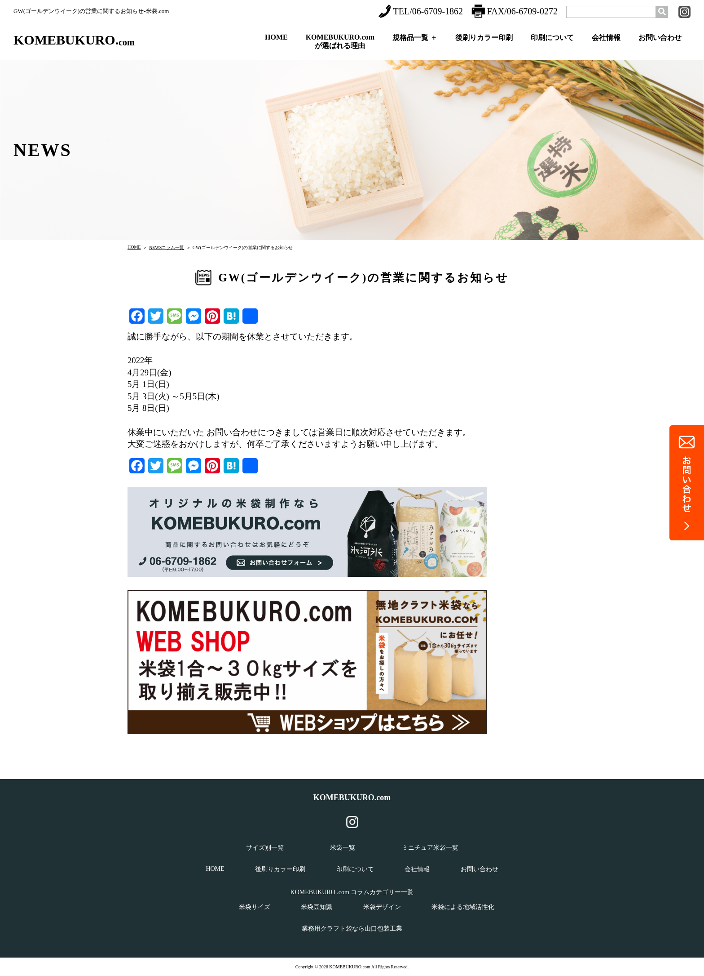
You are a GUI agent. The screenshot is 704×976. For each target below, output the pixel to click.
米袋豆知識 (316, 907)
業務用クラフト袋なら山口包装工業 (352, 928)
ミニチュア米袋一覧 (430, 847)
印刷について (552, 45)
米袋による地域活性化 (462, 907)
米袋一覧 (342, 847)
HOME (276, 44)
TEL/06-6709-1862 (420, 11)
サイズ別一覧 (265, 847)
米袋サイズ (254, 907)
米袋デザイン (382, 907)
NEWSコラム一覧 (166, 247)
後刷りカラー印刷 (484, 45)
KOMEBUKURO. (74, 40)
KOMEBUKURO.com (352, 797)
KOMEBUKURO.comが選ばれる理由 (340, 43)
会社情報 (606, 45)
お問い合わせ (660, 45)
